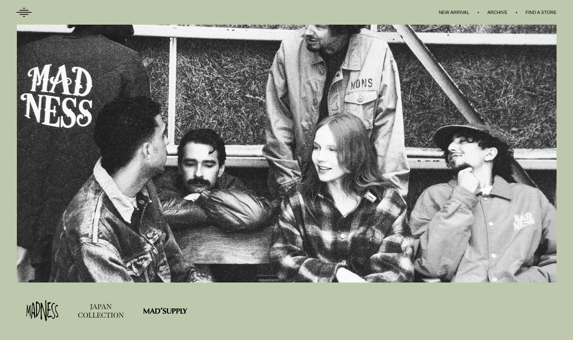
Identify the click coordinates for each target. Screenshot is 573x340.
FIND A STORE (541, 12)
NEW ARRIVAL (454, 12)
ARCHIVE (498, 12)
